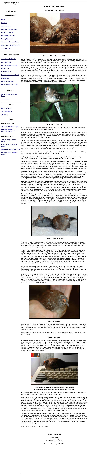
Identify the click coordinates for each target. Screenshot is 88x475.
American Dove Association (9, 126)
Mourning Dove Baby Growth (10, 75)
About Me (4, 114)
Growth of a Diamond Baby (9, 42)
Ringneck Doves (6, 62)
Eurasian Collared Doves (9, 65)
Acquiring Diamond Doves (9, 29)
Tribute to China (6, 48)
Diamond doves (6, 26)
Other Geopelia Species (8, 59)
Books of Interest (6, 108)
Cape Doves (5, 68)
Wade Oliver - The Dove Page (10, 149)
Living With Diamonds (8, 35)
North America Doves (7, 81)
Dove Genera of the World (9, 84)
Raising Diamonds (7, 39)
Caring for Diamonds (7, 32)
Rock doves (5, 78)
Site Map (4, 23)
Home (3, 19)
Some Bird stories (6, 111)
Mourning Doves (6, 71)
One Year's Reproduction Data (10, 45)
